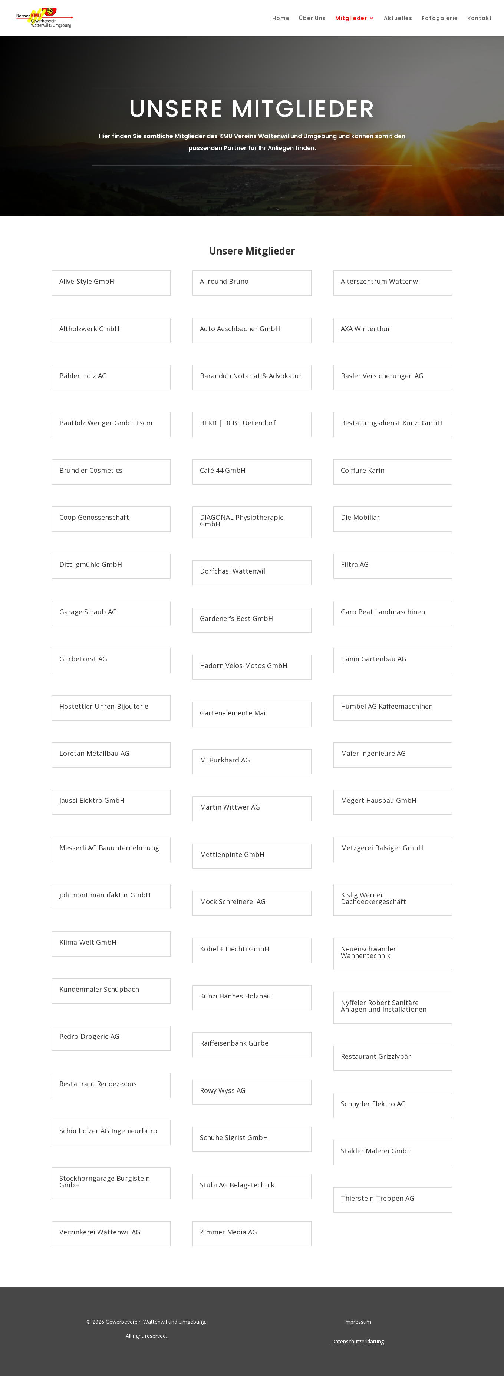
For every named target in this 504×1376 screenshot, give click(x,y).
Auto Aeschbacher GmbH (240, 328)
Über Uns (312, 19)
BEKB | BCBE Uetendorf (238, 422)
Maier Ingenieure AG (373, 753)
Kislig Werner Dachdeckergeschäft (373, 898)
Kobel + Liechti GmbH (234, 948)
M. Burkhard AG (225, 759)
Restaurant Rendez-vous (98, 1083)
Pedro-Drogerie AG (89, 1036)
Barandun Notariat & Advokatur (251, 375)
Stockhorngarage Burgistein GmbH (104, 1181)
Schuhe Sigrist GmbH (234, 1137)
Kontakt (479, 19)
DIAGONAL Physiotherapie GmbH (242, 520)
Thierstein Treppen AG (377, 1198)
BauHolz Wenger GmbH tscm (105, 422)
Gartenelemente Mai (233, 712)
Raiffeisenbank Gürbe (234, 1042)
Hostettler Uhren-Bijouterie (103, 706)
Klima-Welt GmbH (87, 942)
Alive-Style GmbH (86, 281)
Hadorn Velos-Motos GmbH (243, 665)
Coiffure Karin (363, 470)
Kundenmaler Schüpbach (99, 989)
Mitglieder (351, 19)
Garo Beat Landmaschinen (383, 611)
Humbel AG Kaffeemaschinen (387, 706)
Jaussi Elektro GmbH (92, 800)
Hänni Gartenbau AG (373, 658)
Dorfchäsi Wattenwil (232, 570)
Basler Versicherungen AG (382, 375)
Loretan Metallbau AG (94, 753)
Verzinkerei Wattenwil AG (100, 1231)
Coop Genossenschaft (94, 517)
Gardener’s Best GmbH (236, 618)
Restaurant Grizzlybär (376, 1056)
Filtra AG (355, 564)
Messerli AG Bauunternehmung (109, 847)
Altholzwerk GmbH (89, 328)
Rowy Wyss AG (223, 1090)
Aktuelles (398, 19)
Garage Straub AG (88, 611)
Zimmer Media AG (228, 1231)
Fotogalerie (440, 19)
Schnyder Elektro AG (373, 1103)
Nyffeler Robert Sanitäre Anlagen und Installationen (383, 1006)
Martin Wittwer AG (230, 806)
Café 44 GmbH (223, 470)
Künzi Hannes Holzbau (235, 995)
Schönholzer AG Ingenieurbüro (108, 1130)
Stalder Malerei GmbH (376, 1150)
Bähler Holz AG (83, 375)
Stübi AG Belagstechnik (237, 1184)
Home (281, 19)
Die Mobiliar (360, 517)
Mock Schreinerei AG (233, 901)
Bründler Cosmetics (90, 470)
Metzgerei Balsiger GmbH (382, 847)
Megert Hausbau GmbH (378, 800)
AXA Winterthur (366, 328)
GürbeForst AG (83, 658)
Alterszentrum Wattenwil (381, 281)
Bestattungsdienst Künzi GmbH (391, 422)
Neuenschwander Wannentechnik (368, 952)
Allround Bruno (224, 281)
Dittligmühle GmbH (90, 564)
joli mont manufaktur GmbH (105, 894)
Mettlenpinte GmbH (232, 854)
